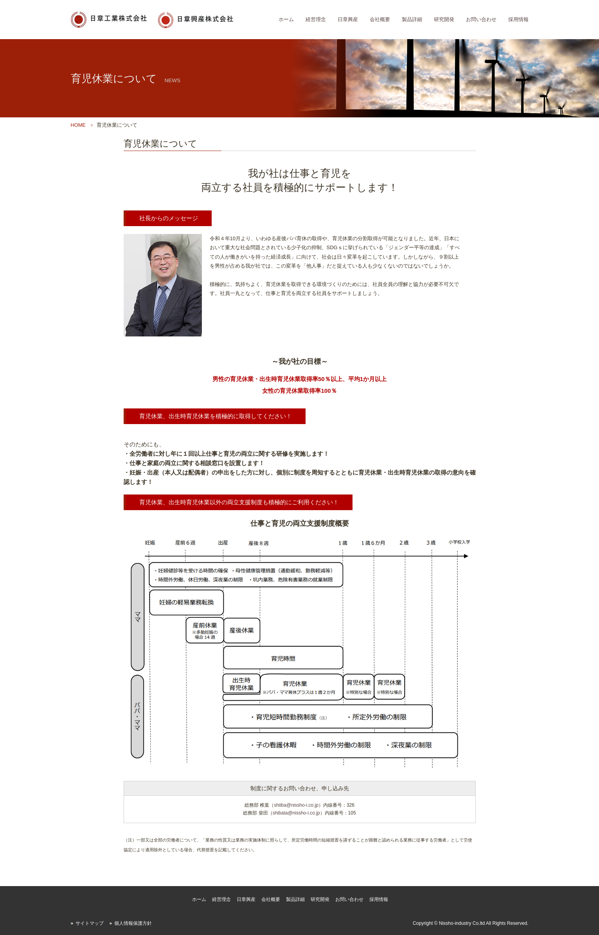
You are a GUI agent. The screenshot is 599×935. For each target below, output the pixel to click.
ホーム (286, 19)
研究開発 (444, 19)
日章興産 (348, 19)
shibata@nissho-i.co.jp (296, 813)
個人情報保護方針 (133, 923)
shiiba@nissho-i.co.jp (296, 805)
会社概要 (380, 19)
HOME (78, 125)
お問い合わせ (481, 19)
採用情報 (518, 19)
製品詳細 (412, 19)
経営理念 (316, 19)
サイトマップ (90, 923)
